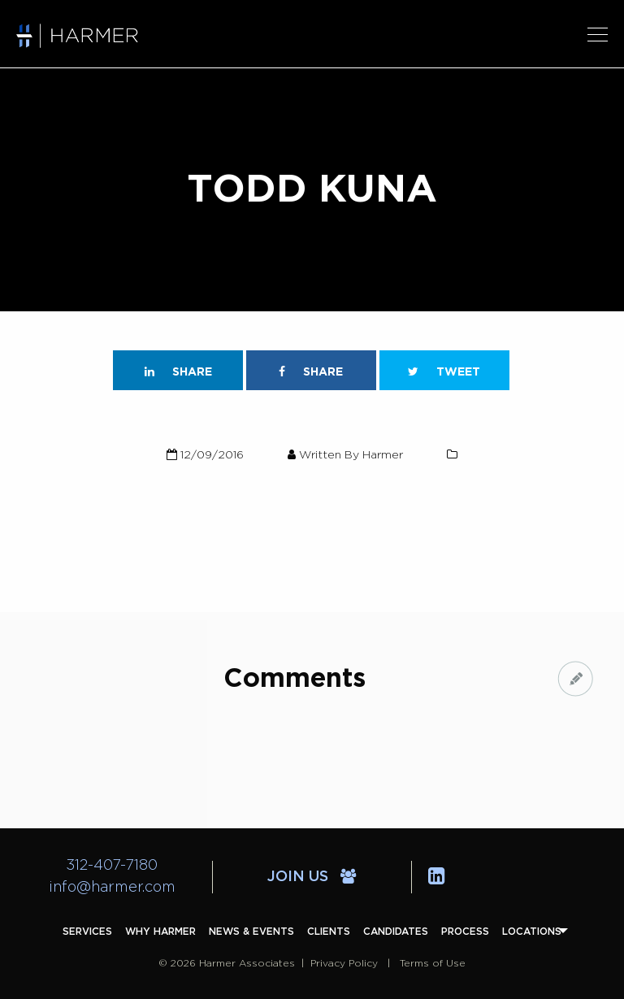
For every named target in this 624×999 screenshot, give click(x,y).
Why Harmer (160, 931)
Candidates (395, 931)
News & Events (251, 931)
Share (178, 372)
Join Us (311, 877)
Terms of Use (433, 963)
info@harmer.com (112, 887)
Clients (328, 931)
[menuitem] (87, 931)
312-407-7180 (112, 865)
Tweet (444, 372)
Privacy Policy (344, 963)
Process (465, 931)
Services (87, 931)
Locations (531, 931)
